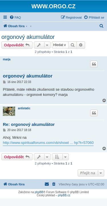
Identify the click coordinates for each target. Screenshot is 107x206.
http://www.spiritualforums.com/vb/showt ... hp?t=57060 (48, 142)
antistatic (24, 108)
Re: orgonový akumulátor (29, 124)
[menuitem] (15, 17)
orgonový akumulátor (28, 37)
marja (7, 59)
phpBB (39, 192)
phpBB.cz (64, 195)
